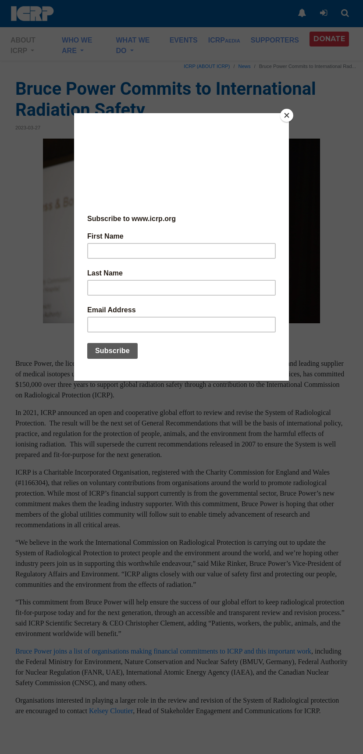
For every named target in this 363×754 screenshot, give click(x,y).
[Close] (286, 115)
